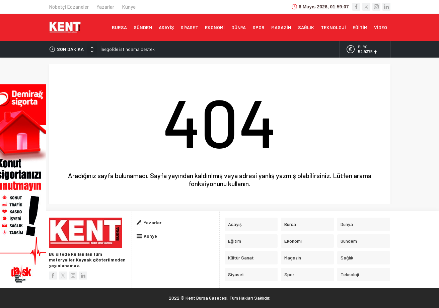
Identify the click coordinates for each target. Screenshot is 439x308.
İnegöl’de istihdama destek (127, 49)
